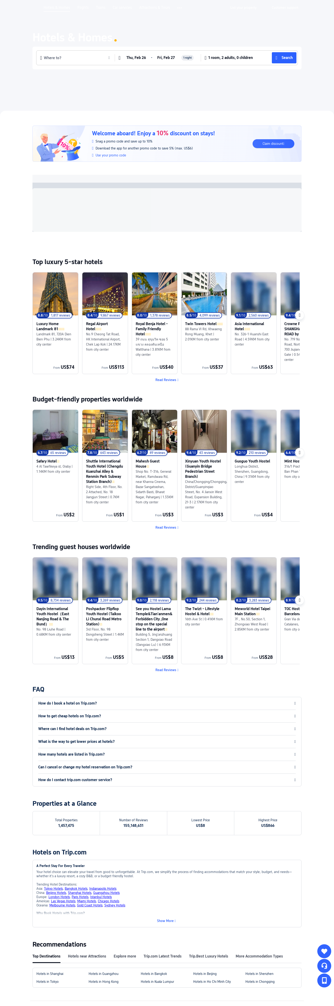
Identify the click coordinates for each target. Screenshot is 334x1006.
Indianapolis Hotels (102, 848)
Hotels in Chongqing (260, 941)
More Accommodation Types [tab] (259, 915)
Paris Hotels (80, 856)
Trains (100, 8)
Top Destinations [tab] (46, 915)
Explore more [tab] (125, 915)
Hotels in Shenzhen (259, 933)
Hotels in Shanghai (49, 933)
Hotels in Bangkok (154, 933)
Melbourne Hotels (62, 864)
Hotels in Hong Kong (104, 941)
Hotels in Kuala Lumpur (157, 941)
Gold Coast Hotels (90, 864)
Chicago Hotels (108, 860)
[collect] (324, 951)
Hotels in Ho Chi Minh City (212, 941)
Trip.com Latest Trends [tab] (163, 915)
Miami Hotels (86, 860)
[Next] (299, 315)
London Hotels (59, 856)
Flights (83, 8)
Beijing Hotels (56, 852)
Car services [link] (122, 8)
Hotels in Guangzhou (104, 933)
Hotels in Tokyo (47, 941)
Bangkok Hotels (76, 848)
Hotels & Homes (57, 8)
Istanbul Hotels (101, 856)
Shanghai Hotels (79, 852)
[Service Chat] (324, 966)
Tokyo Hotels (53, 848)
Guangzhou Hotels (106, 852)
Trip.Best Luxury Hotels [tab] (208, 915)
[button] (179, 8)
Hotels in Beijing (205, 933)
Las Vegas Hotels (63, 860)
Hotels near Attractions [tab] (87, 915)
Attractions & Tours (154, 8)
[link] (243, 8)
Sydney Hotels (114, 864)
